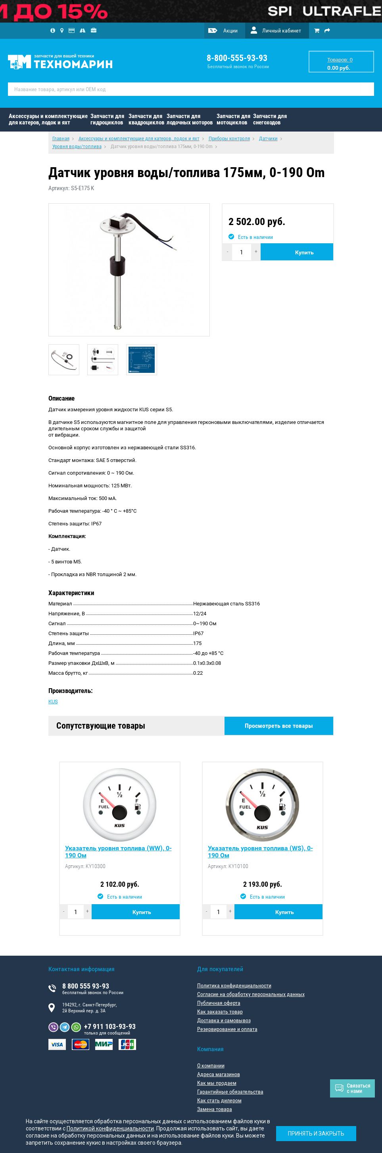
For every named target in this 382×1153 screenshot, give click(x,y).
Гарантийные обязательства (230, 1091)
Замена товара (214, 1109)
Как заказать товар (220, 1011)
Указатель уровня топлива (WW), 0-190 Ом (118, 852)
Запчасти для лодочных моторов (190, 119)
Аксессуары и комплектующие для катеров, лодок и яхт (48, 119)
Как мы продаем (216, 1083)
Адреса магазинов (218, 1074)
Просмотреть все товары (279, 725)
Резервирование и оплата (227, 1029)
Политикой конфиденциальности (110, 1128)
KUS (53, 701)
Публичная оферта (218, 1003)
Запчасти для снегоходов (270, 119)
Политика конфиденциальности (234, 985)
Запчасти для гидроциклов (107, 119)
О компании (211, 1065)
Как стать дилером (219, 1100)
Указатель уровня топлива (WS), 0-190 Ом (260, 852)
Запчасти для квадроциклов (146, 119)
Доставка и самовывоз (224, 1020)
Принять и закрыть (316, 1133)
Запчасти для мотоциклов (233, 119)
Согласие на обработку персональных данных (251, 994)
